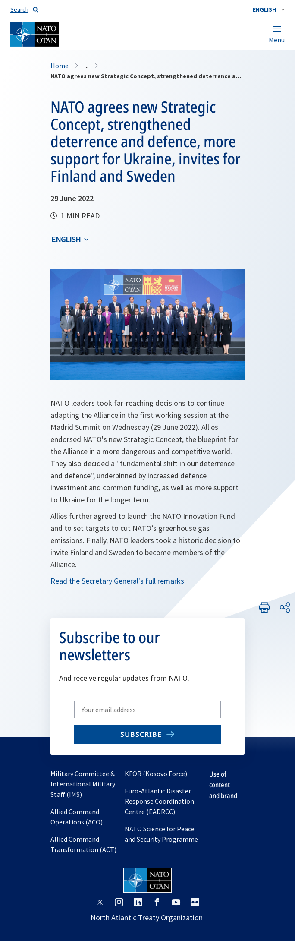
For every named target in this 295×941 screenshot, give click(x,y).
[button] (269, 9)
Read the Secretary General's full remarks (117, 581)
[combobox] (269, 9)
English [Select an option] (66, 239)
